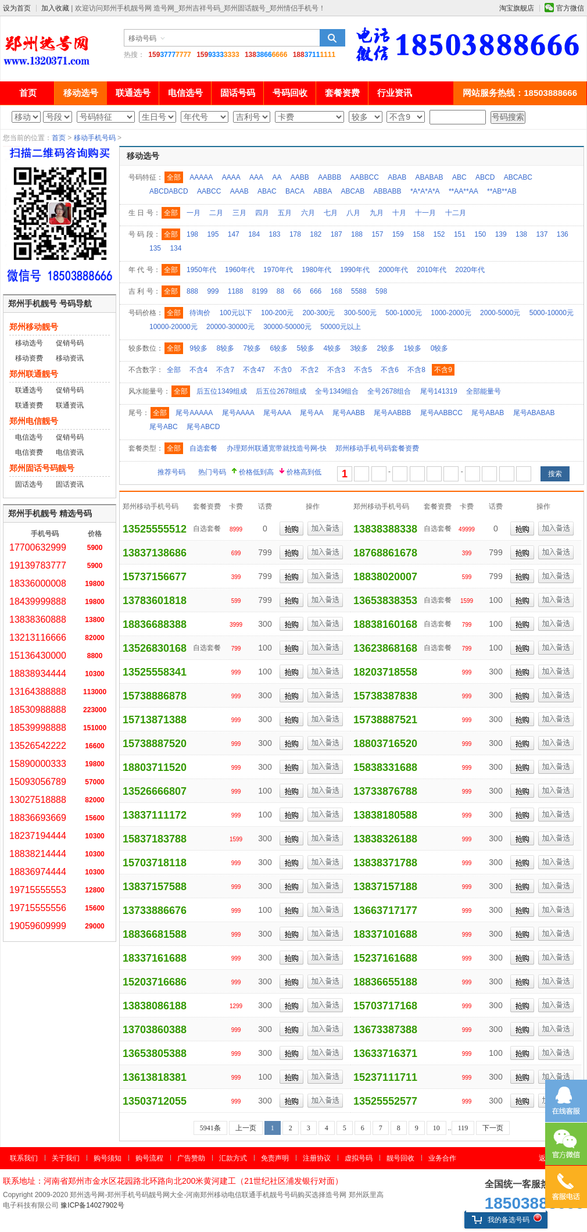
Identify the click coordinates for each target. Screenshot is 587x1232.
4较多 (333, 348)
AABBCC (364, 177)
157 (377, 234)
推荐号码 (171, 472)
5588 (359, 291)
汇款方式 (233, 1158)
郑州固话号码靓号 (41, 468)
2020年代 (470, 270)
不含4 (198, 370)
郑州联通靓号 (33, 373)
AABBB (329, 177)
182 (315, 234)
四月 (262, 213)
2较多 (386, 348)
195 (213, 234)
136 (562, 234)
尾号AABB (348, 413)
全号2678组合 (389, 391)
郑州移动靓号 (33, 326)
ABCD (485, 177)
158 (418, 234)
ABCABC (518, 177)
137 (541, 234)
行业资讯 (394, 93)
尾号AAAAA (194, 413)
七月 (331, 213)
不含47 (253, 370)
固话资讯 (70, 484)
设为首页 (17, 8)
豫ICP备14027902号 (92, 1205)
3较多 (359, 348)
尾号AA (311, 413)
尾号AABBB (392, 413)
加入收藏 (55, 8)
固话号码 (237, 93)
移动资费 (29, 358)
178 (295, 234)
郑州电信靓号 (33, 421)
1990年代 (355, 270)
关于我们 (66, 1158)
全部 (174, 177)
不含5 (363, 370)
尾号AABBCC (441, 413)
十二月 (455, 213)
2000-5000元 (500, 313)
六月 (308, 213)
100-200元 (277, 313)
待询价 (199, 313)
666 (315, 291)
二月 (216, 213)
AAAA (231, 177)
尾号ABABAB (534, 413)
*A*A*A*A (425, 191)
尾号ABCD (203, 427)
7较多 (252, 348)
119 (463, 1128)
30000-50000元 (287, 327)
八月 (353, 213)
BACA (295, 191)
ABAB (397, 177)
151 (460, 234)
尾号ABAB (487, 413)
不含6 (390, 370)
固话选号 (29, 484)
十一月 (425, 213)
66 (297, 291)
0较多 (440, 348)
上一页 (245, 1128)
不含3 (336, 370)
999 (213, 291)
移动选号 (80, 93)
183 (275, 234)
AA (276, 177)
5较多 (305, 348)
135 (155, 248)
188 (357, 234)
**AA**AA (463, 191)
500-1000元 (403, 313)
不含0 (283, 370)
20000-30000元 (230, 327)
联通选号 (133, 93)
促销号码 (70, 343)
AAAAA (201, 177)
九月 (377, 213)
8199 (260, 291)
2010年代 (431, 270)
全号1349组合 (337, 391)
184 (254, 234)
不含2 (309, 370)
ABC (459, 177)
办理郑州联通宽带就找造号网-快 (277, 448)
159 (398, 234)
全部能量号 (483, 391)
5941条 (210, 1128)
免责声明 (275, 1158)
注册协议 (317, 1158)
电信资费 (29, 452)
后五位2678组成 (281, 391)
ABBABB (388, 191)
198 (192, 234)
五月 (285, 213)
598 (381, 291)
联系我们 (24, 1158)
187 (336, 234)
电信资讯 (70, 452)
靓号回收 (400, 1158)
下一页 (492, 1128)
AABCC (209, 191)
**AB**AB (502, 191)
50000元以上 (340, 327)
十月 (399, 213)
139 (501, 234)
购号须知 (107, 1158)
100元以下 (236, 313)
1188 (236, 291)
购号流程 (149, 1158)
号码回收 (290, 93)
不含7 (225, 370)
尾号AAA (277, 413)
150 (480, 234)
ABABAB (429, 177)
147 (233, 234)
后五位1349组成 (221, 391)
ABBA (322, 191)
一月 (194, 213)
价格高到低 (304, 472)
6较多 (279, 348)
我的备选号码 (500, 1220)
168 (336, 291)
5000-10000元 (551, 313)
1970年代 (278, 270)
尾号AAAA (238, 413)
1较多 (413, 348)
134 (175, 248)
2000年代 (393, 270)
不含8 (416, 370)
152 (439, 234)
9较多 (198, 348)
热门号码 (212, 472)
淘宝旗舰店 (516, 8)
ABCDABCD (168, 191)
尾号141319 (438, 391)
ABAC (267, 191)
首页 (28, 93)
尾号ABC (163, 427)
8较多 (225, 348)
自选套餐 (203, 448)
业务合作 (442, 1158)
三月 (239, 213)
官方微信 (570, 8)
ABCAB (353, 191)
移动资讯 (70, 358)
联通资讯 (70, 405)
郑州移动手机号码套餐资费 (377, 448)
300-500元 (360, 313)
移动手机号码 (95, 138)
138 (521, 234)
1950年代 (201, 270)
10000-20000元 (173, 327)
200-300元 (318, 313)
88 (280, 291)
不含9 (443, 370)
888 (192, 291)
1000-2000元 (451, 313)
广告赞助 (191, 1158)
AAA (256, 177)
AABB (300, 177)
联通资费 (29, 405)
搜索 (332, 38)
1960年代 (240, 270)
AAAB (239, 191)
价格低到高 (256, 472)
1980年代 (316, 270)
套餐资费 (342, 93)
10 (436, 1128)
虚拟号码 (359, 1158)
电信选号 (185, 93)
